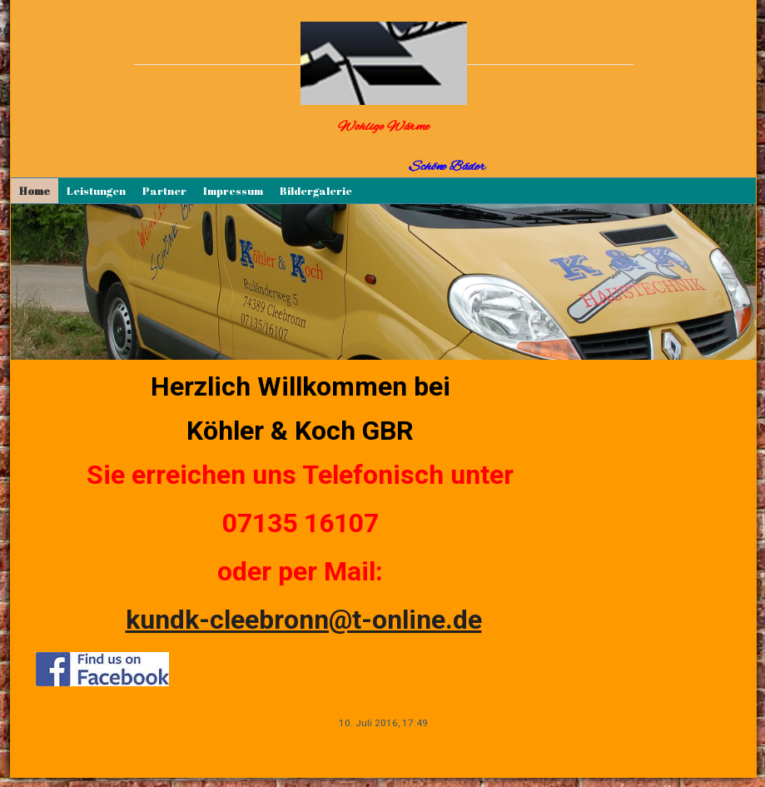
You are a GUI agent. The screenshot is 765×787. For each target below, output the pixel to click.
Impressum (233, 190)
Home (34, 190)
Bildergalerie (316, 190)
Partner (164, 190)
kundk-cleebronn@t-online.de (304, 619)
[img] (384, 63)
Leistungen (96, 190)
